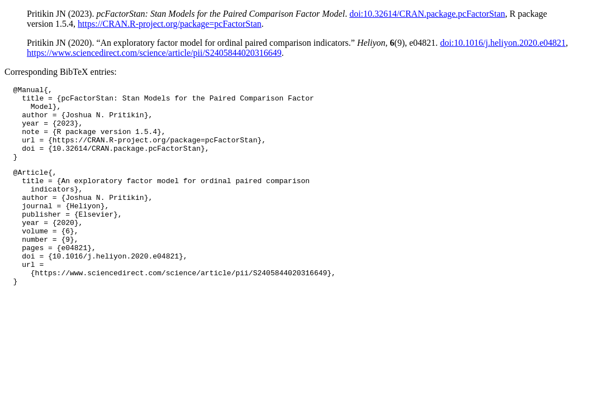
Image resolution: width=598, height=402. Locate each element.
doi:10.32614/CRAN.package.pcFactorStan (427, 13)
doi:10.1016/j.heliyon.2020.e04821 (503, 42)
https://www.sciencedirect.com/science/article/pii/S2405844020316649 (154, 53)
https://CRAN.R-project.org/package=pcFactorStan (170, 23)
